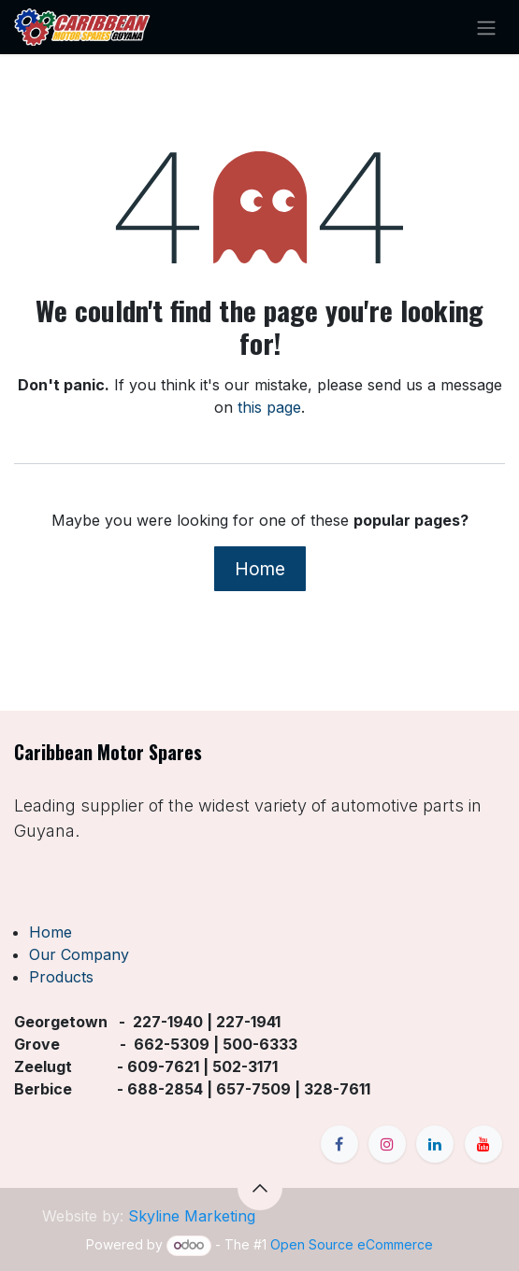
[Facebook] (339, 1144)
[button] (260, 1187)
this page (269, 407)
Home (260, 569)
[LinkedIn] (435, 1144)
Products (61, 976)
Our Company (79, 954)
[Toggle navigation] (486, 27)
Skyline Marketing (191, 1216)
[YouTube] (483, 1144)
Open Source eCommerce (351, 1244)
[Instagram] (387, 1144)
